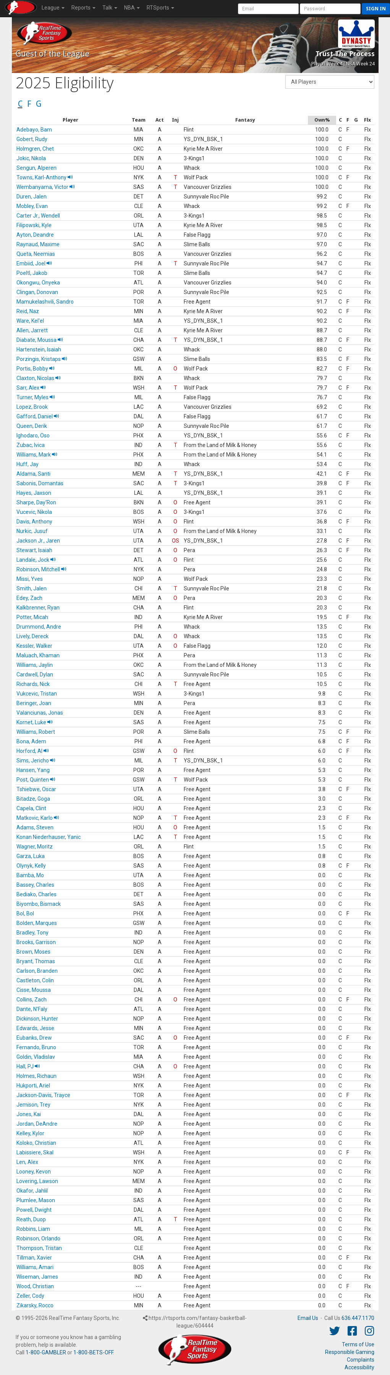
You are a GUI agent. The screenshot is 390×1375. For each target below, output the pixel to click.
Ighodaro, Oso (33, 435)
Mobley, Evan (32, 206)
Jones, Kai (28, 1114)
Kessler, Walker (34, 646)
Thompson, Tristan (39, 1248)
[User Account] (268, 8)
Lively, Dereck (32, 636)
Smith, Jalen (31, 588)
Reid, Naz (27, 311)
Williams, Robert (35, 732)
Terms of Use (358, 1344)
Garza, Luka (30, 856)
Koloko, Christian (36, 1143)
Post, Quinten (35, 780)
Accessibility (359, 1367)
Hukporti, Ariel (33, 1085)
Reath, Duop (31, 1219)
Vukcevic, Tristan (36, 694)
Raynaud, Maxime (38, 244)
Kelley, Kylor (30, 1133)
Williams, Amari (34, 1267)
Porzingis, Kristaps (41, 359)
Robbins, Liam (33, 1229)
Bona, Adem (31, 741)
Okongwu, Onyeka (38, 283)
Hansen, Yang (33, 770)
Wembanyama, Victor (45, 187)
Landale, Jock (36, 560)
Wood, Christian (35, 1286)
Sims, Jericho (35, 760)
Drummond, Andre (38, 627)
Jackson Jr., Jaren (38, 541)
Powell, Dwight (34, 1210)
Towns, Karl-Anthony (44, 177)
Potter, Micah (32, 617)
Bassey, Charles (35, 885)
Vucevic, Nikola (34, 512)
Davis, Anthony (34, 521)
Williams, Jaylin (34, 665)
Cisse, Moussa (33, 990)
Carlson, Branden (37, 971)
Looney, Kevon (33, 1172)
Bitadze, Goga (33, 799)
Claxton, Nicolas (38, 378)
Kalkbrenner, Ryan (38, 608)
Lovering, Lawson (37, 1181)
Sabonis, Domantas (39, 483)
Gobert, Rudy (31, 139)
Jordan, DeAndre (36, 1124)
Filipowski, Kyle (34, 225)
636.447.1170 (357, 1318)
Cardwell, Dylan (34, 674)
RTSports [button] (160, 8)
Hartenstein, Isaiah (38, 349)
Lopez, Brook (32, 407)
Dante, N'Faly (31, 1009)
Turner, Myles (35, 397)
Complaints (360, 1360)
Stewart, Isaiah (34, 550)
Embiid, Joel (34, 263)
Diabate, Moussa (39, 340)
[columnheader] (71, 120)
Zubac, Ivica (30, 445)
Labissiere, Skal (34, 1152)
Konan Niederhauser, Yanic (48, 837)
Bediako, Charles (36, 894)
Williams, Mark (36, 455)
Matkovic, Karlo (37, 818)
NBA (132, 8)
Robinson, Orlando (38, 1238)
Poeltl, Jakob (31, 273)
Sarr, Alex (31, 388)
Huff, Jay (27, 464)
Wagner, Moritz (34, 847)
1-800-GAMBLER (46, 1352)
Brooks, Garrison (36, 942)
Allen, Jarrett (32, 330)
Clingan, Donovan (37, 292)
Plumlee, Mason (35, 1200)
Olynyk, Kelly (31, 866)
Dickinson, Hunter (37, 1019)
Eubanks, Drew (34, 1038)
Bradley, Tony (32, 933)
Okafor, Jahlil (32, 1191)
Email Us (308, 1318)
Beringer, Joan (33, 703)
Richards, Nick (33, 684)
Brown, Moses (33, 952)
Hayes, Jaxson (33, 493)
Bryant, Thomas (35, 961)
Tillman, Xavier (34, 1258)
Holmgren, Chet (35, 149)
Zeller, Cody (30, 1296)
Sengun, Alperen (36, 168)
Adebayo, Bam (34, 130)
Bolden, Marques (36, 923)
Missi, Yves (29, 579)
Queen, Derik (31, 426)
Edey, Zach (29, 598)
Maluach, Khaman (38, 655)
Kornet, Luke (34, 722)
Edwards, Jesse (35, 1028)
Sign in (376, 8)
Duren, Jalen (31, 196)
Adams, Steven (34, 827)
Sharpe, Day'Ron (36, 502)
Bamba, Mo (30, 875)
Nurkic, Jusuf (32, 531)
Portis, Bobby (35, 369)
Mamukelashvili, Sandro (45, 302)
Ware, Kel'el (30, 321)
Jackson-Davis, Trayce (43, 1095)
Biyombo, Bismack (38, 904)
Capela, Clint (31, 808)
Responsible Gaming (349, 1352)
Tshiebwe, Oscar (36, 789)
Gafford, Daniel (37, 416)
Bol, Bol (25, 913)
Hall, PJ (28, 1066)
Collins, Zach (31, 999)
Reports (83, 8)
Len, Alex (27, 1162)
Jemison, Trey (33, 1105)
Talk (109, 8)
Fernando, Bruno (36, 1047)
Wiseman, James (37, 1277)
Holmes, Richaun (36, 1076)
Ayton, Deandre (35, 235)
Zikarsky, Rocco (34, 1305)
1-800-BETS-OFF (93, 1352)
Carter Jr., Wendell (38, 216)
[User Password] (330, 8)
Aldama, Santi (33, 474)
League (53, 8)
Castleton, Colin (35, 980)
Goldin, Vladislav (35, 1057)
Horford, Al (32, 751)
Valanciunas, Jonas (39, 713)
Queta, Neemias (35, 254)
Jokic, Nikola (31, 158)
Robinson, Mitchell (41, 569)
